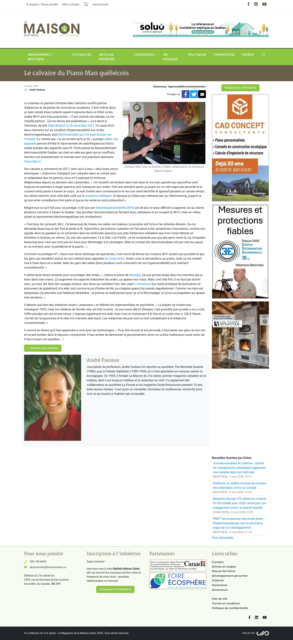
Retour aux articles (42, 348)
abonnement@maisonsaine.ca (48, 567)
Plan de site (219, 598)
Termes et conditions (226, 603)
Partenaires (219, 585)
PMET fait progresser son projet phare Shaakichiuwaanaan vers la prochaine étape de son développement (238, 523)
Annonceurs (220, 589)
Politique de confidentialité (230, 608)
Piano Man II (32, 161)
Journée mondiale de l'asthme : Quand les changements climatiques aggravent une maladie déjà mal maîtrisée (239, 467)
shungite (135, 275)
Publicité (218, 580)
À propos (218, 562)
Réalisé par (248, 633)
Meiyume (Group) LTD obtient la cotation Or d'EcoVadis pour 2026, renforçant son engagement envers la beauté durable (239, 503)
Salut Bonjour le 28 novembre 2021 (71, 125)
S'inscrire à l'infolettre (240, 87)
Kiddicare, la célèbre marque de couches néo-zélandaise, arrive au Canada (239, 485)
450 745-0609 (38, 561)
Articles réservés (107, 57)
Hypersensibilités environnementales (186, 86)
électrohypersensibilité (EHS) (115, 208)
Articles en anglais (224, 566)
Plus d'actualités (223, 538)
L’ (143, 284)
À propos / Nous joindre (42, 4)
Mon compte (70, 4)
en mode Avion (115, 258)
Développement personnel (229, 575)
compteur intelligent (98, 196)
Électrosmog (160, 86)
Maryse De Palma (223, 571)
